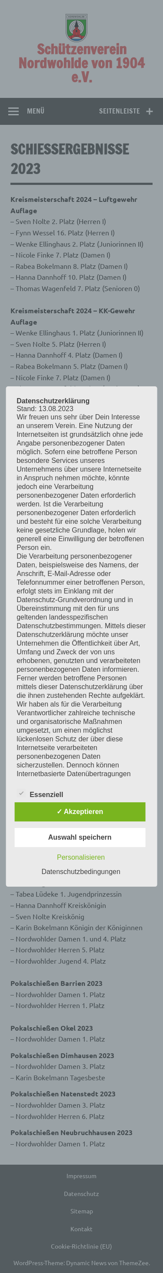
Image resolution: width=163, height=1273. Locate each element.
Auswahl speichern (80, 837)
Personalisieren (81, 857)
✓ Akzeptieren (80, 811)
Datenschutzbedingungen (80, 871)
